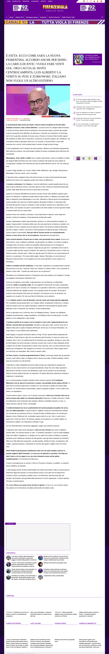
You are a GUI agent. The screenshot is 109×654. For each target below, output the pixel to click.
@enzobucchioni (24, 120)
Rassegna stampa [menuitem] (32, 17)
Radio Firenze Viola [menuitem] (68, 17)
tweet (65, 116)
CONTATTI (43, 1)
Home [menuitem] (11, 17)
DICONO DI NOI (16, 1)
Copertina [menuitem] (43, 17)
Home (8, 1)
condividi (56, 116)
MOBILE (50, 1)
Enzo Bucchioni (11, 120)
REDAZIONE (26, 1)
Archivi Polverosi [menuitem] (54, 17)
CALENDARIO (35, 1)
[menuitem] (6, 17)
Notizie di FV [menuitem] (20, 17)
